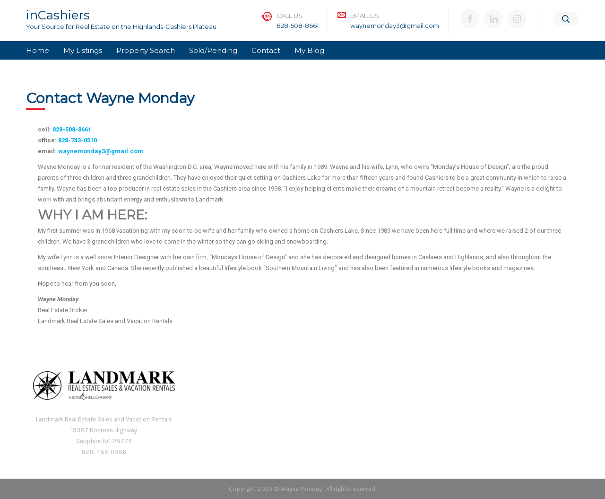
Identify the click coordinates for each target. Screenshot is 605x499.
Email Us (364, 15)
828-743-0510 (77, 140)
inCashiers (58, 15)
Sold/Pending (213, 50)
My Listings (82, 50)
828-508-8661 (298, 25)
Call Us (289, 15)
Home (37, 50)
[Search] (566, 19)
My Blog (309, 50)
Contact (265, 50)
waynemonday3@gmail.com (394, 25)
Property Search (145, 50)
